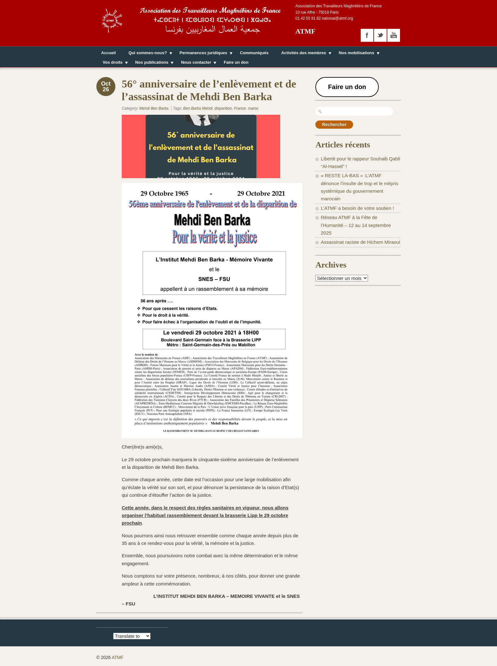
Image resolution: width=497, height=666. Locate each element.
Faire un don (236, 62)
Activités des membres (303, 53)
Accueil (108, 52)
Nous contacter (196, 63)
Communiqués (254, 52)
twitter (380, 35)
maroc (253, 108)
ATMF (305, 31)
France (240, 108)
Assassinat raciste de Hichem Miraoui (360, 242)
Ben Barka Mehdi (197, 108)
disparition (223, 108)
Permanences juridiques (203, 53)
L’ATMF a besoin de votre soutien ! (357, 208)
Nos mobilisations (356, 53)
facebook (367, 35)
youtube (393, 35)
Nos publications (152, 63)
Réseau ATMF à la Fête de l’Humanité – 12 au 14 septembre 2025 (356, 225)
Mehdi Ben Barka (153, 108)
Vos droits (112, 63)
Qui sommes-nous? (147, 53)
